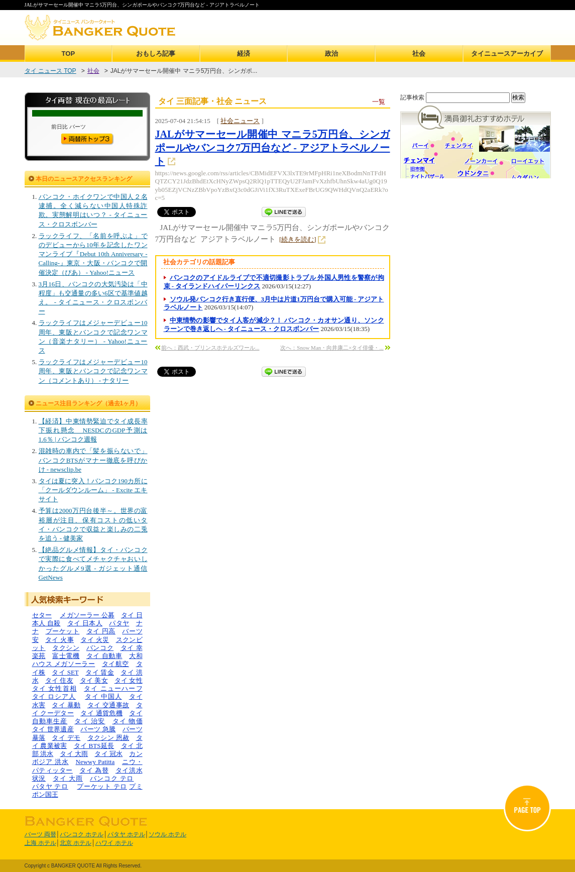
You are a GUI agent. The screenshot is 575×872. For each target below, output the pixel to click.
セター (42, 615)
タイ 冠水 (108, 753)
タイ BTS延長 (94, 745)
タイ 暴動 (66, 705)
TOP (68, 53)
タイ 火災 (94, 639)
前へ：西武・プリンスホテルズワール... (210, 348)
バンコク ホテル (81, 834)
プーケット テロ (102, 786)
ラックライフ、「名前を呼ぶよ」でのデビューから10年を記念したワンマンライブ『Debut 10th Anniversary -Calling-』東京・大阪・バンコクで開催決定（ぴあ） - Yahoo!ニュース (93, 254)
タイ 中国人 (103, 696)
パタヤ (119, 623)
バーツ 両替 (40, 834)
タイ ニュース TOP (50, 71)
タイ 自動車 (104, 656)
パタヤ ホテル (126, 834)
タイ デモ (66, 737)
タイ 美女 (94, 680)
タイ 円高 (101, 631)
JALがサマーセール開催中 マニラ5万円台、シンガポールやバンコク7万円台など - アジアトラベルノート (272, 148)
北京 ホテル (75, 842)
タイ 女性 (128, 680)
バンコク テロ (112, 778)
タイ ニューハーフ (113, 688)
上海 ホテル (40, 842)
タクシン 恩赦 (108, 737)
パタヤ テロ (50, 786)
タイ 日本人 (84, 623)
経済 (243, 53)
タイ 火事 (59, 639)
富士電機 (65, 656)
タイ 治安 (89, 721)
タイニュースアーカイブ (507, 53)
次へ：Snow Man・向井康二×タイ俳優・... (331, 348)
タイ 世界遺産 (53, 729)
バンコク (99, 647)
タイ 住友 (59, 680)
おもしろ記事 (155, 53)
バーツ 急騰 (98, 729)
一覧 (378, 101)
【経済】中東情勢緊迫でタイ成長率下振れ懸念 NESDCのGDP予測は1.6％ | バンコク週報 (93, 430)
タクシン (65, 647)
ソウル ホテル (167, 834)
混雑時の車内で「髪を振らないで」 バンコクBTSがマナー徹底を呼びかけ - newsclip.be (93, 460)
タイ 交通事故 (108, 705)
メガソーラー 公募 (87, 615)
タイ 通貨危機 (101, 713)
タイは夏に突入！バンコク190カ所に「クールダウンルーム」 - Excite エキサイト (93, 490)
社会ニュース (240, 121)
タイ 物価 (127, 721)
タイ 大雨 (74, 753)
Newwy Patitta (95, 762)
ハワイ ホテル (114, 842)
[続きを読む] (297, 239)
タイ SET (65, 672)
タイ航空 (115, 664)
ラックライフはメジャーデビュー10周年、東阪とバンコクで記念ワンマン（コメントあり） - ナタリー (93, 371)
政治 (331, 53)
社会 (418, 53)
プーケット (63, 631)
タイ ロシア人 (54, 696)
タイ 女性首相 (54, 688)
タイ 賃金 (99, 672)
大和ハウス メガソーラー (87, 660)
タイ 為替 (93, 770)
